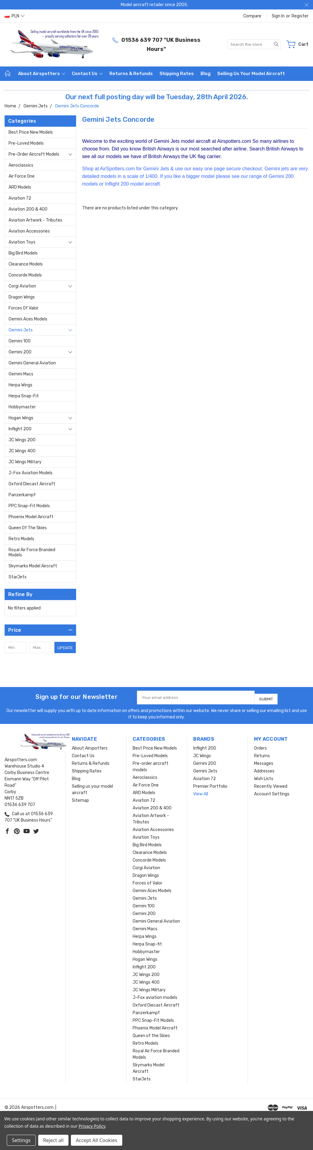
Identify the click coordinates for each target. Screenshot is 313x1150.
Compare (252, 16)
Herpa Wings (20, 385)
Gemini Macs (21, 374)
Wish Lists (263, 776)
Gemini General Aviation (32, 363)
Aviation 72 (20, 198)
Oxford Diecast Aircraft (32, 483)
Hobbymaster (22, 407)
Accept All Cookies (96, 1140)
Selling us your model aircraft (251, 73)
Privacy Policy (92, 1126)
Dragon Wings (22, 297)
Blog (206, 73)
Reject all (53, 1140)
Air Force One (22, 176)
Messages (263, 761)
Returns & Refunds (131, 73)
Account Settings (271, 791)
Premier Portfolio (210, 784)
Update (65, 648)
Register (300, 16)
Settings (21, 1140)
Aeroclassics (21, 165)
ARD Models (20, 187)
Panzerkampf (22, 494)
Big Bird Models (23, 253)
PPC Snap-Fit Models (29, 505)
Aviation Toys (22, 242)
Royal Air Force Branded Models (32, 552)
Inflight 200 (20, 429)
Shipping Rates (177, 73)
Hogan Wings (21, 418)
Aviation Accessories (29, 231)
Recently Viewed (270, 784)
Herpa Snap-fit (24, 396)
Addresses (264, 768)
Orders (260, 745)
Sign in (278, 16)
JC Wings (202, 753)
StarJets (18, 577)
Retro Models (21, 538)
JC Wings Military (25, 462)
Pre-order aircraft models (34, 154)
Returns (262, 753)
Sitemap (80, 798)
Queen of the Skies (28, 527)
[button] (40, 630)
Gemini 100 (20, 341)
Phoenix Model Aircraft (31, 516)
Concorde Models (25, 275)
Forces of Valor (24, 308)
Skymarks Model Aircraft (33, 566)
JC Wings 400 (22, 451)
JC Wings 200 (22, 440)
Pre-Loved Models (26, 143)
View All (200, 791)
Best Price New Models (31, 132)
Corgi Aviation (22, 286)
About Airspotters (41, 73)
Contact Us (87, 73)
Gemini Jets (21, 330)
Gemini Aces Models (28, 319)
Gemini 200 (20, 352)
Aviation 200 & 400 (28, 209)
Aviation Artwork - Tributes (35, 220)
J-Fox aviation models (31, 473)
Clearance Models (26, 264)
